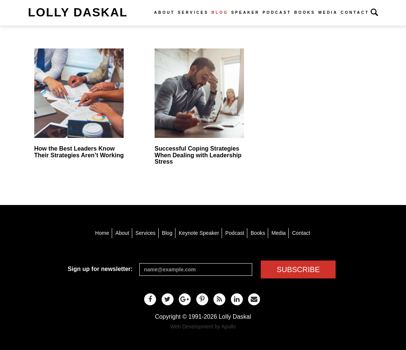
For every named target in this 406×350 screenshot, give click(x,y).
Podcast (277, 12)
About (164, 12)
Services (193, 12)
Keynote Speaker (199, 233)
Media (328, 12)
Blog (220, 12)
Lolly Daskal (78, 12)
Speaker (245, 12)
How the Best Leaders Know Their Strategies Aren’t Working (79, 151)
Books (304, 12)
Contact (355, 12)
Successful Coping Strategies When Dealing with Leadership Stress (198, 155)
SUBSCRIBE (298, 269)
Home (102, 233)
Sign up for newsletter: (100, 269)
